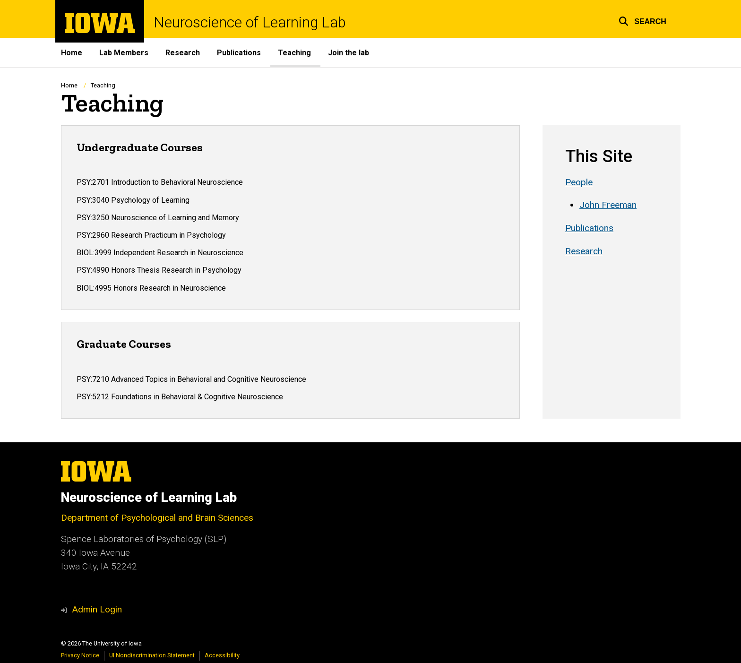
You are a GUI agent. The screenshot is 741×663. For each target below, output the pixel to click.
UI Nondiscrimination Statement (152, 655)
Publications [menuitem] (239, 52)
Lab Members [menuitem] (123, 52)
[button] (642, 20)
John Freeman (608, 205)
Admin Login (97, 609)
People (579, 182)
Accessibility (222, 655)
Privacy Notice (80, 655)
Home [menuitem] (71, 52)
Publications (589, 228)
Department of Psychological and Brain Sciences (157, 517)
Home (69, 85)
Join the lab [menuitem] (348, 52)
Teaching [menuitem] (294, 52)
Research (584, 251)
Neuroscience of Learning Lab (250, 22)
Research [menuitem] (182, 52)
